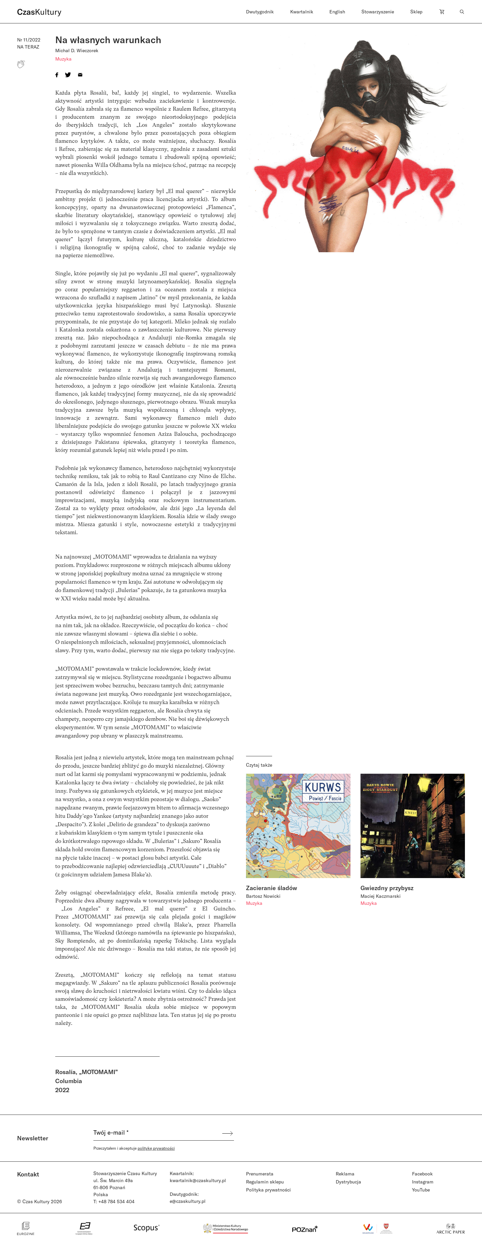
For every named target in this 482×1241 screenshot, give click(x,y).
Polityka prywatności (268, 1189)
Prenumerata (259, 1173)
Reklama (345, 1173)
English (337, 11)
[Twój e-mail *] (157, 1133)
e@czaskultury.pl (188, 1201)
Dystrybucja (348, 1181)
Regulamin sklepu (265, 1181)
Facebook (422, 1173)
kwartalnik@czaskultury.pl (198, 1180)
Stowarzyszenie (378, 11)
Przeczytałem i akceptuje (134, 1148)
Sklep (416, 11)
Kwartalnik (301, 11)
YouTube (421, 1189)
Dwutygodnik (260, 11)
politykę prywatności (156, 1148)
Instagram (422, 1181)
